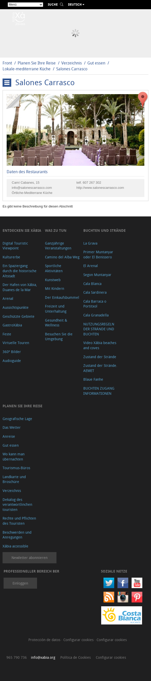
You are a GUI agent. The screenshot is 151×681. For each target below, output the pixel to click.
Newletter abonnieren (29, 557)
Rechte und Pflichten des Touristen (19, 521)
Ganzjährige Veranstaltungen (58, 246)
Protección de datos (44, 639)
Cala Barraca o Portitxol (94, 304)
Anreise (9, 436)
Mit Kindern (54, 288)
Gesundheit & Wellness (56, 323)
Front (7, 63)
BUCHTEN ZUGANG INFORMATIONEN (98, 391)
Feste (7, 334)
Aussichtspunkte (16, 307)
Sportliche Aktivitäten (54, 268)
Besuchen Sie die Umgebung (59, 337)
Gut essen (96, 63)
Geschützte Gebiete (18, 316)
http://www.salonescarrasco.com (100, 188)
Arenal (8, 298)
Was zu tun (55, 230)
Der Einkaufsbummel (62, 297)
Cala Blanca (92, 283)
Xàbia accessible (15, 546)
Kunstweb (53, 279)
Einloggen (20, 583)
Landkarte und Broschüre (14, 479)
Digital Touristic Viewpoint (15, 246)
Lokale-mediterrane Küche (27, 69)
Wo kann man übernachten (14, 457)
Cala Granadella (96, 315)
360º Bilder (12, 351)
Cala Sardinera (95, 292)
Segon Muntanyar (97, 274)
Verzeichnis (72, 63)
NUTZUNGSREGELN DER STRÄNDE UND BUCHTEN (98, 329)
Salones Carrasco (71, 69)
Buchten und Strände (104, 230)
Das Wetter (12, 427)
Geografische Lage (17, 418)
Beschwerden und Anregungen (17, 535)
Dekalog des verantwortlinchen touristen (17, 504)
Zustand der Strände (99, 356)
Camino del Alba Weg (62, 257)
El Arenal (90, 265)
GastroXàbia (12, 325)
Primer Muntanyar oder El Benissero (98, 254)
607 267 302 (92, 182)
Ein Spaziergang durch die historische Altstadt (20, 270)
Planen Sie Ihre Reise (37, 63)
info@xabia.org (43, 657)
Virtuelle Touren (16, 342)
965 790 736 (16, 657)
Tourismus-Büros (16, 467)
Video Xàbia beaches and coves (99, 345)
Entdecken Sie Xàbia (22, 230)
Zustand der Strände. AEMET (100, 368)
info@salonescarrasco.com (32, 188)
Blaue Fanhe (93, 379)
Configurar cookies (79, 639)
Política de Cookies (75, 657)
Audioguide (12, 360)
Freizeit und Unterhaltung (55, 309)
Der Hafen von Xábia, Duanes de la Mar (20, 287)
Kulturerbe (11, 257)
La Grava (90, 243)
